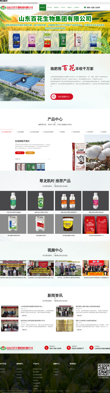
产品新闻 (19, 377)
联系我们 (76, 7)
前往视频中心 (60, 96)
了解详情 (20, 152)
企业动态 (55, 369)
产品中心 (63, 7)
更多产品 (18, 159)
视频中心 (70, 7)
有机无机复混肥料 (38, 377)
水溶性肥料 (36, 386)
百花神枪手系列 (22, 141)
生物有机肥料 (37, 383)
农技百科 (19, 374)
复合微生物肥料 (37, 374)
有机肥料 (35, 380)
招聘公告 (72, 369)
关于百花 (49, 7)
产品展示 (55, 374)
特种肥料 (35, 389)
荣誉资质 (2, 369)
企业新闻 (19, 369)
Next (107, 30)
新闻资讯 (56, 7)
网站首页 (42, 7)
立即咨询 (30, 152)
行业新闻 (19, 372)
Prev (1, 30)
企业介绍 (2, 372)
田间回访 (55, 372)
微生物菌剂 (36, 372)
